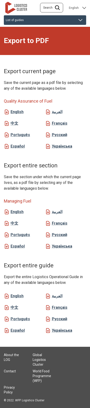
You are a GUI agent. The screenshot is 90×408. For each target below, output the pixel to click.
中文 (14, 123)
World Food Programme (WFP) (42, 376)
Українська (62, 146)
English (17, 112)
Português (20, 134)
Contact (10, 371)
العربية (57, 112)
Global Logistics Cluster (39, 359)
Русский (59, 134)
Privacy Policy (9, 390)
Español (18, 146)
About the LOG (11, 357)
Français (59, 123)
